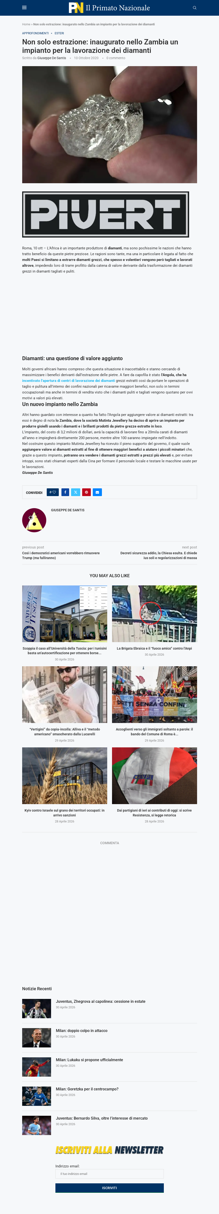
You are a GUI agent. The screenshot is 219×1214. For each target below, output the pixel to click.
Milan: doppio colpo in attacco (81, 1030)
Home (26, 24)
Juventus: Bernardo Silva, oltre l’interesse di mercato (102, 1118)
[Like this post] (54, 492)
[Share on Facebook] (65, 492)
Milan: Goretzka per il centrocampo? (87, 1089)
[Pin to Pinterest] (86, 492)
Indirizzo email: (109, 1171)
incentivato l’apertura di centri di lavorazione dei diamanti (68, 381)
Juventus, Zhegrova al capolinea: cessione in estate (101, 1001)
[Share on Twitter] (75, 492)
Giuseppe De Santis (51, 58)
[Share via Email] (97, 492)
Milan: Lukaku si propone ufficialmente (89, 1060)
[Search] (194, 8)
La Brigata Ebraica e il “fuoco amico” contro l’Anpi (154, 648)
